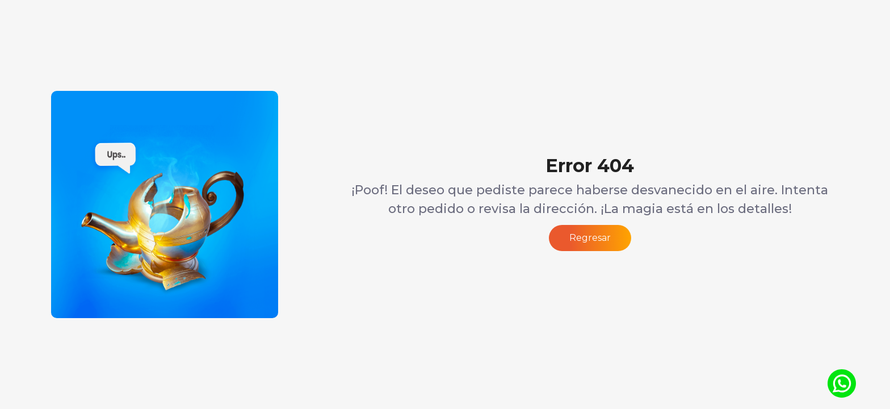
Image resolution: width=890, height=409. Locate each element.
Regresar (590, 237)
